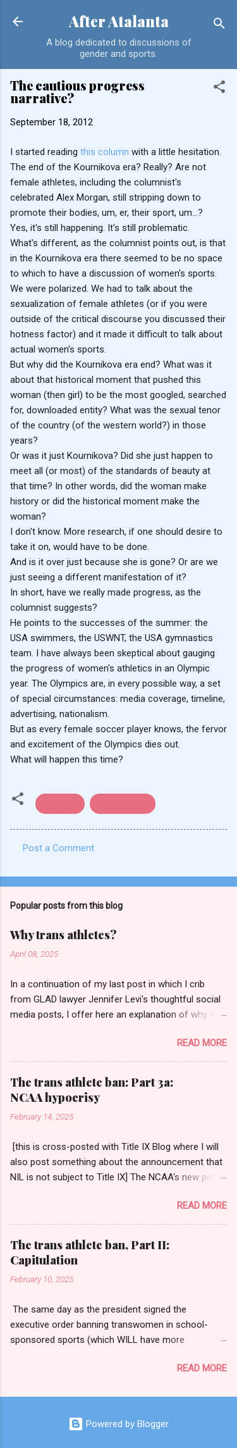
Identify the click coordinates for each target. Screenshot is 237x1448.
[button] (219, 89)
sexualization (122, 803)
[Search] (219, 25)
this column (104, 152)
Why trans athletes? (63, 934)
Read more (202, 1043)
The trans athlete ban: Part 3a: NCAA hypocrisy (91, 1090)
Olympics (60, 803)
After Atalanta (119, 21)
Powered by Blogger (118, 1424)
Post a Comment (58, 848)
